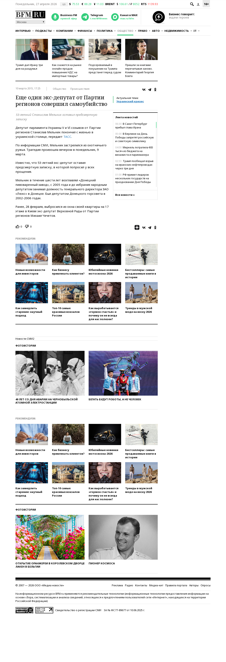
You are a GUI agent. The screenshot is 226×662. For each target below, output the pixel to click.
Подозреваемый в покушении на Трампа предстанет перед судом (105, 68)
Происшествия (79, 88)
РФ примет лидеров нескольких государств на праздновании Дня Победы (133, 178)
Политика (105, 31)
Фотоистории (25, 345)
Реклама (117, 585)
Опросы (206, 585)
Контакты (141, 585)
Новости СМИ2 (24, 338)
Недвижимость (176, 31)
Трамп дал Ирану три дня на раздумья (29, 66)
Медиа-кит (156, 585)
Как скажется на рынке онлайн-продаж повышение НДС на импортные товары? (66, 70)
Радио (129, 585)
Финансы (84, 31)
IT (195, 31)
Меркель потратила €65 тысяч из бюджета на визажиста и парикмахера (134, 151)
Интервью (23, 31)
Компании (64, 31)
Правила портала (176, 585)
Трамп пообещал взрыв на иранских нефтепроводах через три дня (134, 164)
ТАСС (67, 137)
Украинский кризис (130, 101)
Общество (125, 31)
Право (142, 31)
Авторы (194, 585)
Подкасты (43, 31)
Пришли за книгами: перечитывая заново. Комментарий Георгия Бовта (139, 70)
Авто (156, 31)
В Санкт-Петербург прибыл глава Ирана (131, 125)
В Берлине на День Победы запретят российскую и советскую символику (134, 137)
